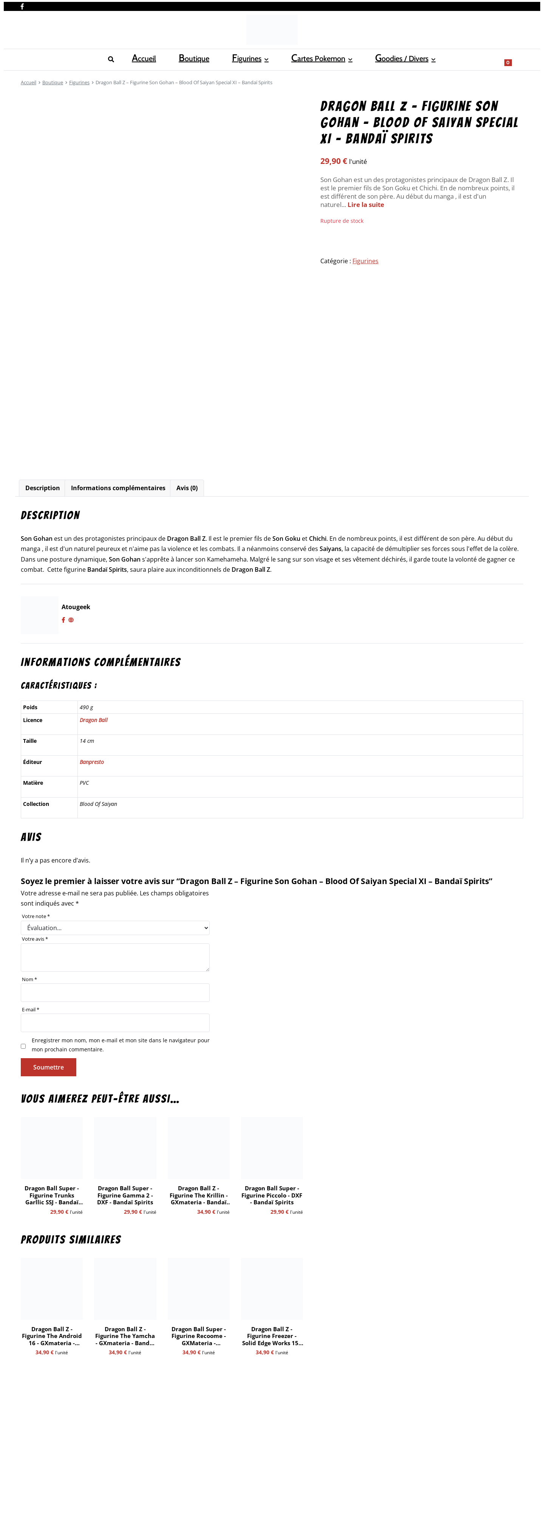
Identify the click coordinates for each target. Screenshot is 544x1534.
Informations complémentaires (118, 488)
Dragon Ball (94, 720)
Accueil (31, 59)
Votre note (36, 916)
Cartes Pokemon (160, 59)
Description (42, 488)
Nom (29, 979)
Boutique (66, 59)
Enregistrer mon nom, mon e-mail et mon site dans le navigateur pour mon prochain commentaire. (121, 1045)
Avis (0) (187, 488)
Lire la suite (366, 204)
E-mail (30, 1009)
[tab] (42, 488)
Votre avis (35, 938)
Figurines (103, 59)
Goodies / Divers (228, 59)
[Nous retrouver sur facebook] (22, 5)
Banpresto (92, 761)
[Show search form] (513, 59)
